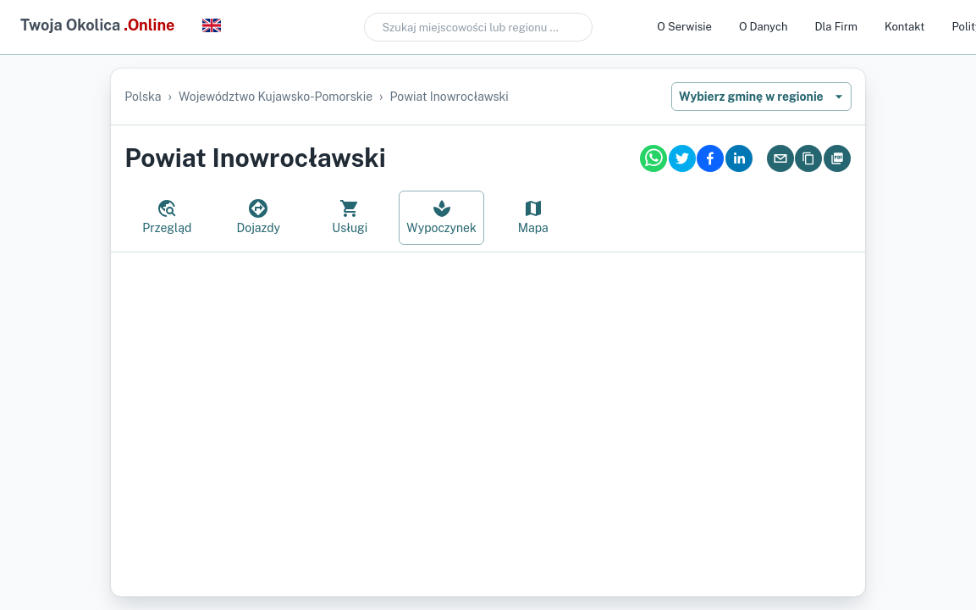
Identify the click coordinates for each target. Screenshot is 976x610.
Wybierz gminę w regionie (761, 96)
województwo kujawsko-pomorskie (275, 96)
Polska (142, 96)
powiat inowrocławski (449, 96)
